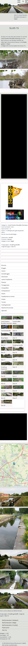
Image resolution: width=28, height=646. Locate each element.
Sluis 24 (3, 391)
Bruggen (3, 268)
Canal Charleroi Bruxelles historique (11, 38)
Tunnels (3, 302)
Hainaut (9, 239)
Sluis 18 (15, 360)
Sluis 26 (3, 398)
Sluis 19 (15, 367)
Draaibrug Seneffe (15, 245)
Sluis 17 (3, 360)
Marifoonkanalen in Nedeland (10, 620)
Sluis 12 (15, 330)
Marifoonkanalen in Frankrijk (10, 625)
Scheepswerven (5, 291)
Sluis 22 (3, 383)
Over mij (4, 630)
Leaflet (13, 486)
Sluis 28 (3, 405)
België (12, 241)
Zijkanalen (4, 310)
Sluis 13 (15, 338)
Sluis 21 (15, 376)
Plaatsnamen (5, 627)
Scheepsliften (5, 288)
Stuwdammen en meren (8, 296)
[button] (14, 463)
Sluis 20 (3, 376)
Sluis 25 (15, 391)
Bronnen (3, 265)
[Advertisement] (14, 136)
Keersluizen (4, 276)
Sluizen (3, 293)
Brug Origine (4, 338)
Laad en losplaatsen (6, 279)
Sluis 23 (15, 383)
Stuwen (3, 299)
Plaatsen (3, 282)
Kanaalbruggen (5, 274)
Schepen (2, 633)
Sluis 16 (13, 246)
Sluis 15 (3, 352)
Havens (3, 271)
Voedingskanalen (6, 305)
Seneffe (11, 237)
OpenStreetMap (20, 486)
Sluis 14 (3, 345)
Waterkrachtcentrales (7, 308)
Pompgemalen (5, 285)
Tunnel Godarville (6, 330)
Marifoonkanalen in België (9, 622)
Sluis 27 (15, 398)
